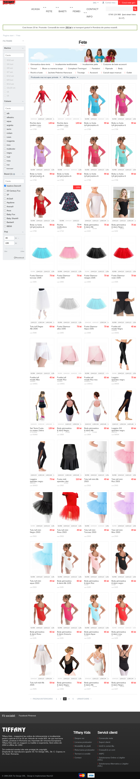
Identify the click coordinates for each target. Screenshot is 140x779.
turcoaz (8, 168)
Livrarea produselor (83, 742)
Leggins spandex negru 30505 (118, 379)
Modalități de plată (83, 746)
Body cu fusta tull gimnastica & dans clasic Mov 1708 (37, 177)
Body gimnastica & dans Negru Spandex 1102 (118, 227)
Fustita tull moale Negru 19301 (117, 328)
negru (8, 153)
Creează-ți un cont (107, 750)
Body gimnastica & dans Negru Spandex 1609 (64, 430)
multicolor (9, 149)
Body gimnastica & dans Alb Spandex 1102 (91, 227)
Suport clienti (104, 742)
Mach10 (50, 776)
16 (6, 96)
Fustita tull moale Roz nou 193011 (90, 379)
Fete (49, 11)
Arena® (8, 206)
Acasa (35, 9)
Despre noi (79, 738)
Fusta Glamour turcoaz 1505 (36, 276)
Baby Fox (9, 214)
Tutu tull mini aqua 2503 (35, 582)
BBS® (8, 226)
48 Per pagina (70, 77)
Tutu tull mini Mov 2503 (117, 531)
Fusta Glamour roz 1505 (63, 276)
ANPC (101, 754)
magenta (9, 141)
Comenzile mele (106, 738)
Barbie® (9, 222)
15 (6, 92)
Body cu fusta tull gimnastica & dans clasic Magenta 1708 (118, 126)
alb (6, 113)
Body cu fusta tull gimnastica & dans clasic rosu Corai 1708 (64, 177)
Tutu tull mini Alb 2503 (91, 480)
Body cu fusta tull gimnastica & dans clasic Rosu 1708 (37, 228)
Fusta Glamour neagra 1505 (90, 276)
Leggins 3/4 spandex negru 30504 (118, 430)
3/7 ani (8, 72)
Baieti (62, 11)
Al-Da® (8, 199)
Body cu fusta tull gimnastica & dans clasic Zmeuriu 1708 (91, 177)
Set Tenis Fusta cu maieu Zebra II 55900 (37, 430)
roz (7, 165)
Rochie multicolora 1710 (62, 227)
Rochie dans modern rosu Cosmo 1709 (35, 125)
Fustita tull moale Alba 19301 (35, 379)
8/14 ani (9, 84)
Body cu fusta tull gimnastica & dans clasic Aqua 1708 (118, 177)
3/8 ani (8, 68)
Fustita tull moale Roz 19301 (61, 379)
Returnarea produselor (85, 750)
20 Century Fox (12, 191)
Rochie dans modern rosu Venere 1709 (62, 125)
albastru (9, 117)
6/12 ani (9, 76)
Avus (7, 210)
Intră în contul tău (106, 746)
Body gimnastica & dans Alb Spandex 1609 (91, 430)
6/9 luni (8, 80)
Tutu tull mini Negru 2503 (35, 531)
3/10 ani (9, 60)
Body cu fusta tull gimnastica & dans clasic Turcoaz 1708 (91, 126)
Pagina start (8, 35)
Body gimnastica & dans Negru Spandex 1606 (64, 685)
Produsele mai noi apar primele (46, 77)
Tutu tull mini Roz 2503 (117, 480)
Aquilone (9, 202)
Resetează (20, 258)
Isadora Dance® (12, 186)
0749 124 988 (115, 14)
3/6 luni (8, 64)
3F (6, 195)
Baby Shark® (11, 218)
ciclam (8, 133)
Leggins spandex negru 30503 (36, 481)
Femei (76, 11)
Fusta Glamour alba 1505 (63, 327)
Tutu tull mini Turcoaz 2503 (90, 531)
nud (7, 157)
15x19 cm (9, 88)
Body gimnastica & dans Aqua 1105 (91, 634)
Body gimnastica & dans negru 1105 (118, 583)
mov (7, 145)
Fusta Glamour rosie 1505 (118, 276)
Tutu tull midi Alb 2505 (37, 684)
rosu (7, 161)
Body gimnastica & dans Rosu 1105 (37, 634)
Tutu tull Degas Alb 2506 (36, 327)
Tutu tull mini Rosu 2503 (62, 531)
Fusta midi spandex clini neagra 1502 (62, 481)
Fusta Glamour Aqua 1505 (90, 327)
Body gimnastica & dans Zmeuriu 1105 (64, 634)
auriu (7, 129)
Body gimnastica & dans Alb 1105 (64, 582)
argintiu (8, 125)
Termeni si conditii (82, 754)
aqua (7, 121)
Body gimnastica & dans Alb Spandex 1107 (91, 685)
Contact (92, 9)
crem (7, 137)
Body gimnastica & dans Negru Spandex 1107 (118, 685)
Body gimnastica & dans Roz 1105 (91, 583)
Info (90, 16)
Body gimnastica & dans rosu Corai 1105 (118, 634)
